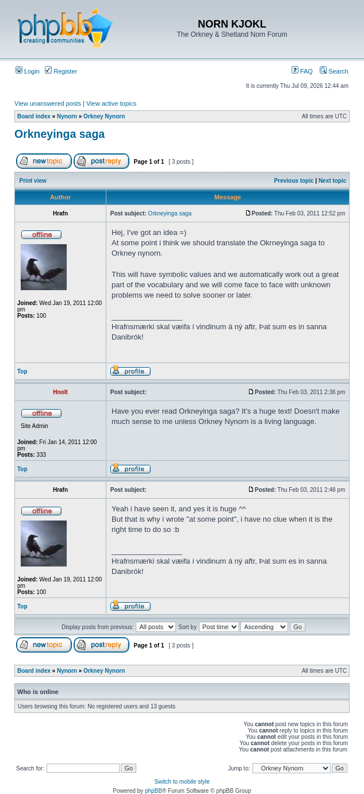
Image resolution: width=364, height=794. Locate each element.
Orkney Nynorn (104, 116)
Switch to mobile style (181, 781)
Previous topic (294, 181)
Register (61, 71)
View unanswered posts (47, 103)
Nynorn (67, 116)
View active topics (111, 103)
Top (22, 371)
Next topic (332, 181)
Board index (34, 116)
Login (28, 71)
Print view (33, 181)
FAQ (302, 71)
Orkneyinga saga (59, 134)
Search (334, 71)
